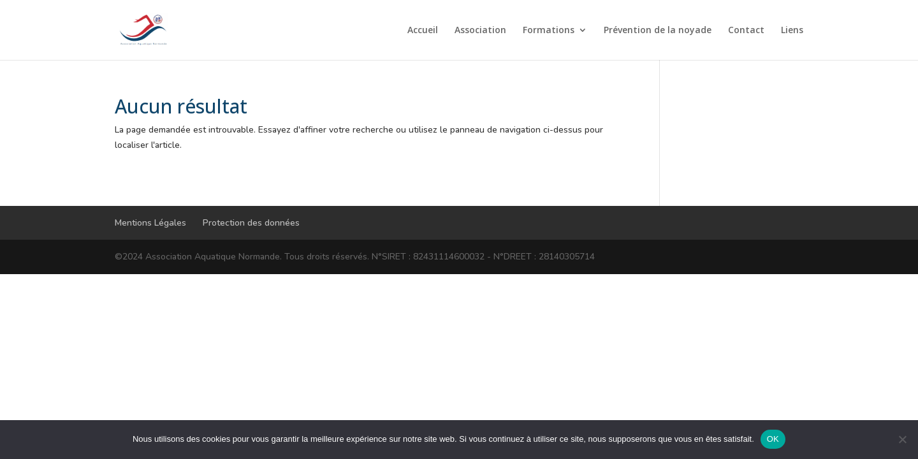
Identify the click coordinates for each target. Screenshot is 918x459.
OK (773, 439)
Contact (746, 31)
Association (480, 31)
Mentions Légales (150, 223)
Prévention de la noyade (657, 31)
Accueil (422, 31)
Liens (792, 31)
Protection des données (251, 223)
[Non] (902, 439)
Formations (548, 31)
